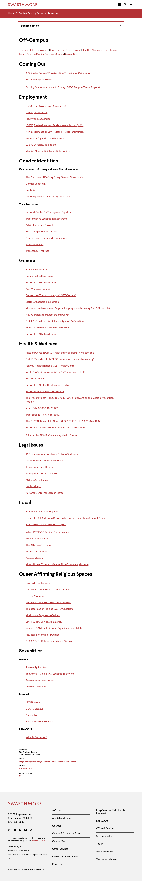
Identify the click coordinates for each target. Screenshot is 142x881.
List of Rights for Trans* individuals (44, 461)
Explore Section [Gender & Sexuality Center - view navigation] (71, 26)
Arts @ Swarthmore (61, 818)
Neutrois (30, 190)
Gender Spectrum (36, 184)
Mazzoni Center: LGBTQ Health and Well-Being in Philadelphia (60, 353)
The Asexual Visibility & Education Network (50, 674)
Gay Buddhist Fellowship (39, 583)
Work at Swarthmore (106, 859)
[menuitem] (119, 4)
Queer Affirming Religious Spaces (45, 54)
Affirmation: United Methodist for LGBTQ (48, 602)
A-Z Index (57, 810)
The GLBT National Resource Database (47, 328)
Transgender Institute (37, 251)
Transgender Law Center (39, 467)
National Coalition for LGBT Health (45, 391)
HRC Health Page (35, 378)
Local (22, 54)
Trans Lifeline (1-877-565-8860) (43, 415)
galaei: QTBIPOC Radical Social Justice (47, 532)
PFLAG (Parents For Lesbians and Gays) (47, 315)
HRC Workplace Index (38, 119)
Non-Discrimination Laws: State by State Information (55, 132)
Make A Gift (102, 821)
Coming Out (26, 50)
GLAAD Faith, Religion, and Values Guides (49, 641)
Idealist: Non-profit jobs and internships (48, 151)
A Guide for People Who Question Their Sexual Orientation (58, 73)
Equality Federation (36, 270)
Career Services (60, 849)
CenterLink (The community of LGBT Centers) (51, 295)
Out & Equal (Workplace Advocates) (46, 106)
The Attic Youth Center (39, 545)
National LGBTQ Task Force (41, 282)
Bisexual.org (32, 715)
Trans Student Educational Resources (46, 219)
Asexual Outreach (36, 686)
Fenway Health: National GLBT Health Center (50, 366)
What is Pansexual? (36, 737)
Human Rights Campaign (39, 276)
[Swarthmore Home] (25, 804)
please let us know (39, 841)
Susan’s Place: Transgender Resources (46, 238)
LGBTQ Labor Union (36, 112)
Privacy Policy (14, 847)
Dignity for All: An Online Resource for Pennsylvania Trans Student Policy (65, 518)
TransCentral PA (34, 244)
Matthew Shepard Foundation (42, 302)
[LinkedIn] (20, 830)
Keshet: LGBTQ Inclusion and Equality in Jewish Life (54, 628)
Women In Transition (37, 551)
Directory (57, 864)
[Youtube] (25, 830)
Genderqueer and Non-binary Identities (48, 197)
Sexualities (71, 54)
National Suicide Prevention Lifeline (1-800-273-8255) (55, 427)
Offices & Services (105, 828)
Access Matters (34, 558)
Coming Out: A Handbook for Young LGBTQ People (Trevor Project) (63, 87)
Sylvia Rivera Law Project (39, 225)
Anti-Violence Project (38, 289)
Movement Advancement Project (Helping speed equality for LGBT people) (68, 308)
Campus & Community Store (66, 833)
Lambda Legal (33, 486)
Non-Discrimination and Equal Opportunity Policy (27, 857)
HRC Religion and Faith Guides (42, 635)
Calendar (56, 826)
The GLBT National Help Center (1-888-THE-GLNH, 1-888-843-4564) (63, 421)
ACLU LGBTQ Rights (37, 480)
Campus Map (59, 841)
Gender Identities (60, 50)
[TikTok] (31, 830)
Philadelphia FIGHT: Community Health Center (52, 435)
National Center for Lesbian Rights (44, 493)
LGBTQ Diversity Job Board (41, 145)
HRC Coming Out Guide (39, 79)
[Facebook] (14, 830)
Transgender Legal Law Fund (41, 473)
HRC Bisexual (33, 702)
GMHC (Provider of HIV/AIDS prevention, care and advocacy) (60, 359)
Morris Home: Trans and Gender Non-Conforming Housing (57, 564)
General (76, 50)
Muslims (30, 615)
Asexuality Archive (36, 667)
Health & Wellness (92, 50)
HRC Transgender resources (41, 231)
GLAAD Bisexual (35, 709)
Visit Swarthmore (104, 852)
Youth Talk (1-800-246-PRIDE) (42, 408)
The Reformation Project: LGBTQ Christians (49, 609)
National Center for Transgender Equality (48, 212)
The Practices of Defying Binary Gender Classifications (56, 177)
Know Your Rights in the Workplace (45, 138)
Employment (42, 50)
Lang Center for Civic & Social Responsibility (110, 811)
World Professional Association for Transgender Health (56, 372)
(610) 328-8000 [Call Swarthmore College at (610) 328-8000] (16, 822)
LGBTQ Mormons (35, 596)
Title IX (99, 844)
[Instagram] (22, 776)
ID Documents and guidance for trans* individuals (53, 454)
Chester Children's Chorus (65, 857)
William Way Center (37, 539)
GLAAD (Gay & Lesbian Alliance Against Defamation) (55, 321)
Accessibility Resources (18, 851)
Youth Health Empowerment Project (46, 524)
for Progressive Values (47, 615)
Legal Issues (110, 50)
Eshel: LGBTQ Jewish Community (44, 622)
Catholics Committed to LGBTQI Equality (49, 589)
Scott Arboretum (104, 836)
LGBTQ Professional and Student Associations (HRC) (54, 125)
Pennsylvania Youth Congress (42, 511)
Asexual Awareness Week (40, 680)
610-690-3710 (25, 769)
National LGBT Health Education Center (48, 385)
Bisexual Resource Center (40, 721)
